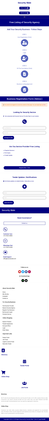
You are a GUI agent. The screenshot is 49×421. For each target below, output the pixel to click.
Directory (4, 355)
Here (44, 104)
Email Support (7, 257)
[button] (24, 16)
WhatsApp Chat (8, 245)
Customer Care (7, 234)
